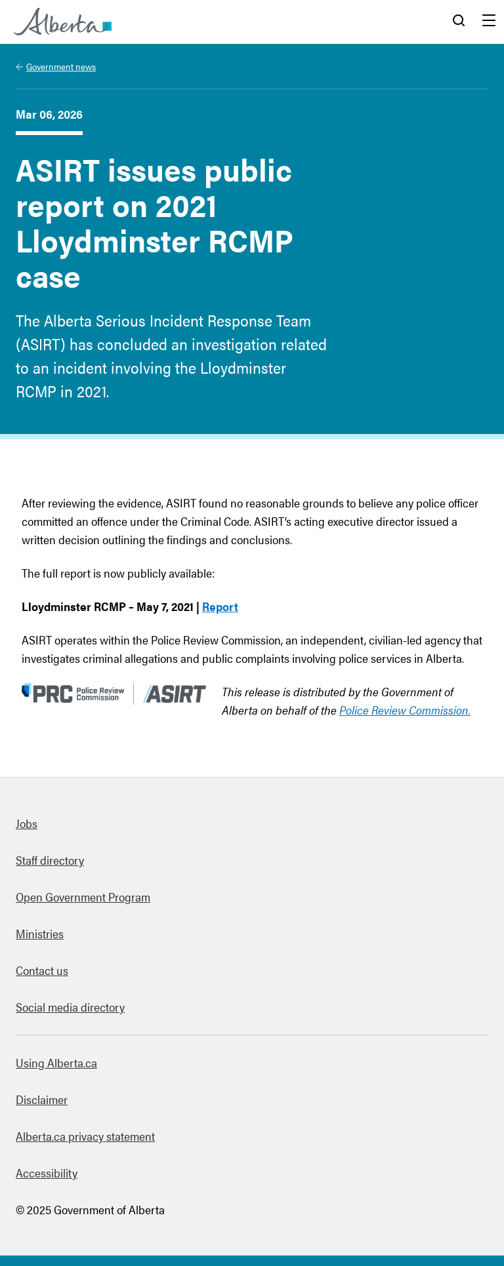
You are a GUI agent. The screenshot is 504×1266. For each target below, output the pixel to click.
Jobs (26, 823)
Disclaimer (42, 1099)
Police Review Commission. (405, 710)
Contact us (42, 970)
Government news (61, 66)
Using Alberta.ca (56, 1062)
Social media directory (70, 1007)
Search (459, 21)
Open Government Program (83, 896)
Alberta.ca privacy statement (85, 1136)
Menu (489, 21)
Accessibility (46, 1172)
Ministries (40, 933)
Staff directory (50, 860)
